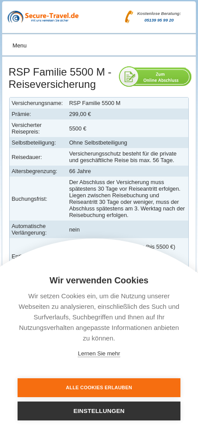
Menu (20, 45)
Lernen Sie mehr (99, 353)
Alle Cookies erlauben (99, 387)
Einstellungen (99, 411)
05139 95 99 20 (159, 20)
